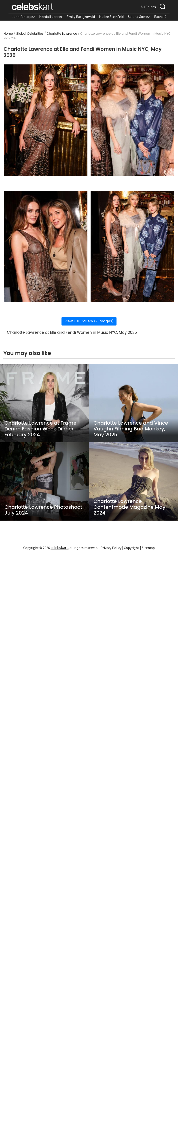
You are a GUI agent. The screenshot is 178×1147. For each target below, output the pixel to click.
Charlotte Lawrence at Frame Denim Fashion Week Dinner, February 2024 (40, 429)
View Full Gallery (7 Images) (89, 321)
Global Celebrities (30, 33)
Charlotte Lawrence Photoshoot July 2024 (43, 510)
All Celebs (148, 6)
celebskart (59, 547)
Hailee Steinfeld (111, 16)
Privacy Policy (110, 547)
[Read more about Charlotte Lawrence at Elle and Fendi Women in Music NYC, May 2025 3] (45, 246)
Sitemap (148, 547)
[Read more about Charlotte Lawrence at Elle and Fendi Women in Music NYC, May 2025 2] (132, 120)
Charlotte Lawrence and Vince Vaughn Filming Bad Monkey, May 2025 (130, 429)
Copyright (131, 547)
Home (8, 33)
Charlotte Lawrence (62, 33)
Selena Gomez (139, 16)
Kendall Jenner (50, 16)
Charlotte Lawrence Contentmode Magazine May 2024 (129, 507)
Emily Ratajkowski (81, 16)
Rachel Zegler (164, 16)
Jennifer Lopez (23, 16)
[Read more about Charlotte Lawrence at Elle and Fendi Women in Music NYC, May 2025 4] (132, 246)
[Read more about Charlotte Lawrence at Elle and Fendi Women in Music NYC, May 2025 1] (45, 120)
